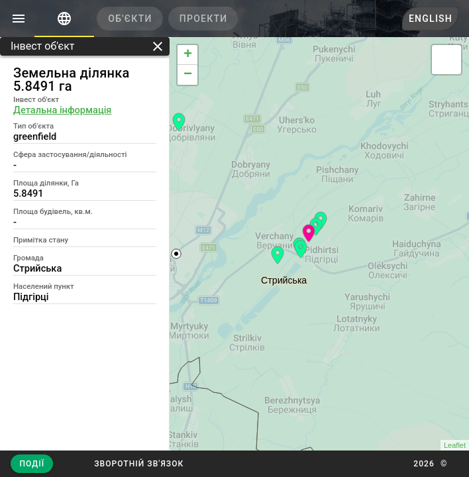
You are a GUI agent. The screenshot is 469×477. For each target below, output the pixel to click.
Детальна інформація (62, 110)
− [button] (187, 75)
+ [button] (187, 55)
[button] (138, 463)
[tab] (64, 18)
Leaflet (455, 445)
